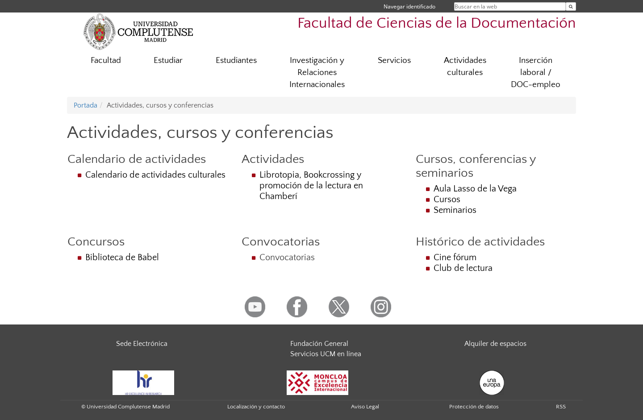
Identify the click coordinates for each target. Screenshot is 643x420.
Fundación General (319, 344)
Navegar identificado (409, 6)
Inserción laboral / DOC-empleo (535, 72)
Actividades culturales (465, 66)
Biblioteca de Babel (122, 257)
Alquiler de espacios (495, 344)
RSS (561, 406)
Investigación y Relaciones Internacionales (317, 72)
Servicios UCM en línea (325, 354)
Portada (85, 105)
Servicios (394, 60)
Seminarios (455, 210)
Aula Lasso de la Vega (475, 189)
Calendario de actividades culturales (155, 175)
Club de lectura (463, 268)
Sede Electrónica (141, 344)
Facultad (106, 60)
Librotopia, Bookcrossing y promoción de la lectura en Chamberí (311, 185)
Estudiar (168, 60)
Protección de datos (474, 406)
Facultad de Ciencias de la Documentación (436, 23)
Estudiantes (236, 60)
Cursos (447, 199)
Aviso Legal (365, 406)
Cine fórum (455, 257)
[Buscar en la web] (571, 6)
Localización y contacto (256, 406)
